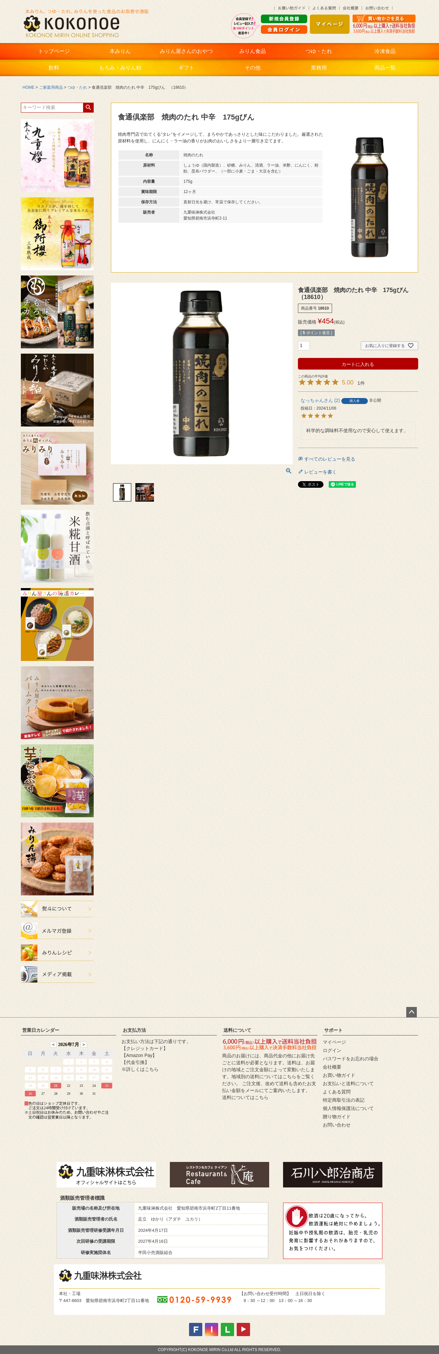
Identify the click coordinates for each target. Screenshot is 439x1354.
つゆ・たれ (319, 51)
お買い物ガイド (339, 1075)
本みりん (120, 51)
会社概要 (332, 1067)
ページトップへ (411, 1012)
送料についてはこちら (245, 1097)
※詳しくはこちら (140, 1069)
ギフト (186, 68)
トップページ (54, 51)
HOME (28, 87)
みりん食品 (252, 51)
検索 (88, 107)
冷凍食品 (385, 51)
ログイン (332, 1050)
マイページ (334, 1042)
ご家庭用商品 (51, 87)
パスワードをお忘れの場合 (350, 1058)
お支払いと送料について (348, 1083)
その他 (253, 68)
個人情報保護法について (348, 1108)
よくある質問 (337, 1091)
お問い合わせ (337, 1125)
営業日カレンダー (40, 1030)
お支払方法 (134, 1030)
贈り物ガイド (337, 1116)
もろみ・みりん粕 (120, 68)
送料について (237, 1030)
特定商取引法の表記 (344, 1100)
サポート (333, 1030)
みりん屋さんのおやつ (186, 51)
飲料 (54, 68)
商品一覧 (385, 68)
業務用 (319, 68)
